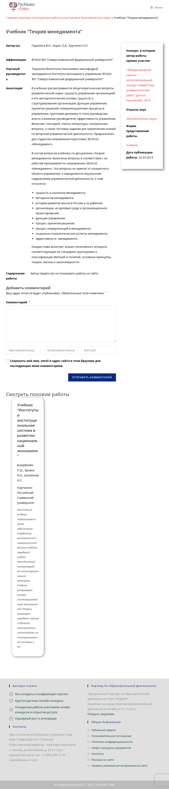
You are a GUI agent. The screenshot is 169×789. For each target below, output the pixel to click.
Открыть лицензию (101, 714)
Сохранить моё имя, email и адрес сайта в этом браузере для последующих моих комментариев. (55, 363)
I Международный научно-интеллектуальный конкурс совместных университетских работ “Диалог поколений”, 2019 (140, 85)
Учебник (132, 145)
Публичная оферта (104, 730)
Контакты (98, 753)
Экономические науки (96, 18)
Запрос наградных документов (111, 748)
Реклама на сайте (103, 760)
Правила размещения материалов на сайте (119, 765)
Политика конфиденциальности (112, 742)
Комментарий (18, 302)
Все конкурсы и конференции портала (41, 694)
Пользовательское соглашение (111, 736)
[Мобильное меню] (155, 7)
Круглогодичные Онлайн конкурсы (39, 701)
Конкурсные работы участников (56, 18)
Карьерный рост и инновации (36, 718)
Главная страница (18, 18)
